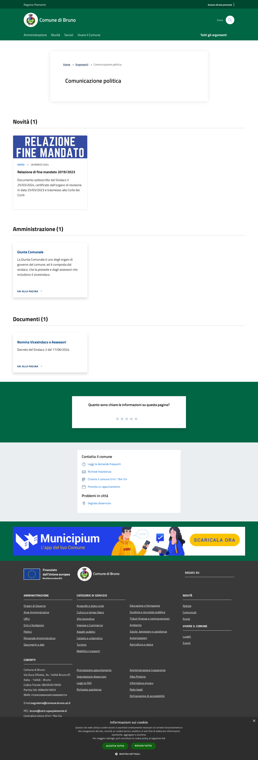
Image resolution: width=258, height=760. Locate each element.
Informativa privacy (141, 683)
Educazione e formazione (145, 605)
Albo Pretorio (138, 676)
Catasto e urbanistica (89, 638)
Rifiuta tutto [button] (143, 745)
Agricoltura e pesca (141, 644)
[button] (129, 754)
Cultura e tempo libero (90, 612)
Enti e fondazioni (34, 625)
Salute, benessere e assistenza (148, 631)
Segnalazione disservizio (91, 676)
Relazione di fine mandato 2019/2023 (46, 172)
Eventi (187, 643)
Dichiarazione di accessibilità (147, 696)
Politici (28, 632)
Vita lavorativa (85, 619)
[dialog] (129, 738)
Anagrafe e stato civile (90, 606)
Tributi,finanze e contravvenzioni (150, 618)
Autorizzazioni (138, 638)
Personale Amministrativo (39, 638)
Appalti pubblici (86, 632)
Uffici (27, 619)
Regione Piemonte (35, 5)
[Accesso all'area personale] (220, 5)
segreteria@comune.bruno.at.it (50, 703)
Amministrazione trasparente (148, 670)
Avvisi (21, 164)
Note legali (136, 689)
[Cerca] (230, 20)
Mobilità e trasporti (88, 651)
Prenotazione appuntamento (94, 670)
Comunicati (190, 612)
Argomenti (81, 64)
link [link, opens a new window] (163, 738)
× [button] (254, 721)
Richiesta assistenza (89, 689)
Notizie (187, 606)
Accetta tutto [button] (115, 745)
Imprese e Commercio (90, 625)
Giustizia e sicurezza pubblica (147, 612)
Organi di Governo (35, 606)
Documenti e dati (34, 644)
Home (66, 64)
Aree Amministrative (36, 612)
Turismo (81, 644)
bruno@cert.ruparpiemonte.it (48, 711)
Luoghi (187, 636)
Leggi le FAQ (84, 683)
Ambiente (136, 625)
